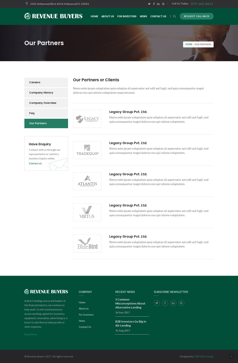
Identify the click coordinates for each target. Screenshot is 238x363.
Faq (31, 113)
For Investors (86, 314)
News (82, 320)
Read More (30, 334)
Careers (34, 82)
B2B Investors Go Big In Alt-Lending (130, 323)
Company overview (42, 103)
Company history (41, 93)
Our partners (38, 123)
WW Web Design (204, 356)
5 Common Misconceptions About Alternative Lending (130, 303)
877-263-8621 (202, 4)
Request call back (196, 16)
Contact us (35, 163)
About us (84, 308)
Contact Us (85, 326)
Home (82, 302)
